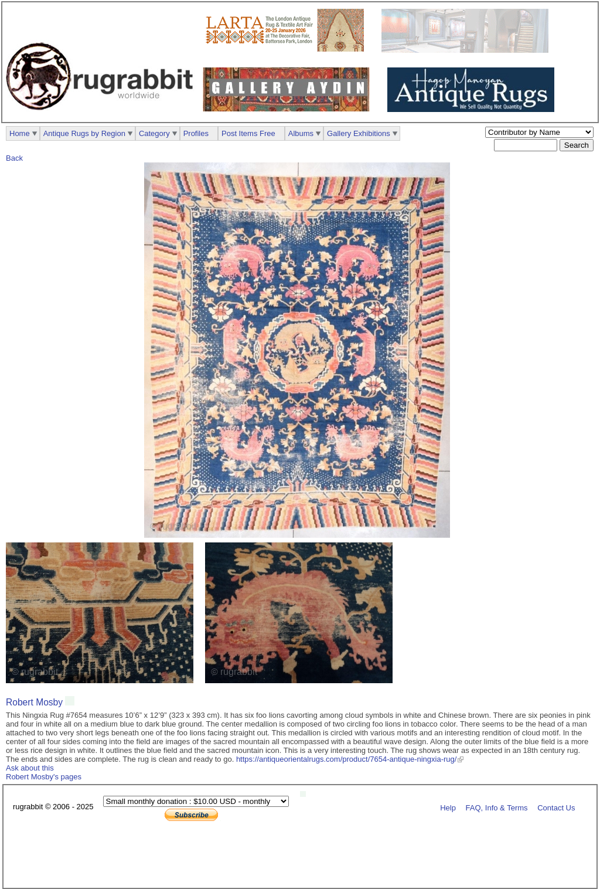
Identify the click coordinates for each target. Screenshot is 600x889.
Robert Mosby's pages (43, 776)
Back (14, 158)
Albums (300, 133)
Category (154, 133)
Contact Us (556, 807)
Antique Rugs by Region (84, 133)
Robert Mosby (34, 702)
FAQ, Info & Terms (497, 807)
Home (19, 133)
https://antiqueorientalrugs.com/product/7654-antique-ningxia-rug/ (346, 759)
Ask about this (30, 768)
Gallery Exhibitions (358, 133)
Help (448, 807)
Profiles (196, 133)
